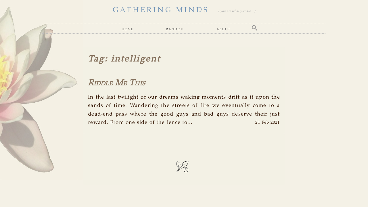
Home (127, 28)
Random (175, 28)
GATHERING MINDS (161, 10)
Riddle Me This (116, 83)
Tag (96, 59)
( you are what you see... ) (236, 11)
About (223, 28)
